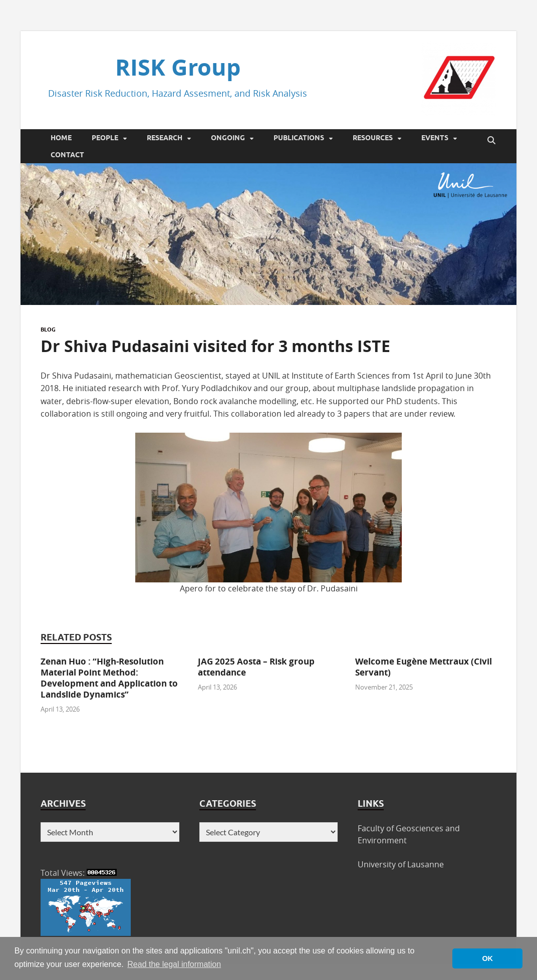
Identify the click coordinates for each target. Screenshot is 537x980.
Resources (373, 138)
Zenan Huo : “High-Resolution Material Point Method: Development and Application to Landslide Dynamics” (109, 678)
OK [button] (487, 958)
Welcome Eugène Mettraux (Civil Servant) (423, 667)
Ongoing (228, 138)
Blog (48, 329)
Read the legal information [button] (174, 964)
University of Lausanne (401, 864)
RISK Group (177, 67)
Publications (299, 138)
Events (434, 138)
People (105, 138)
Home (61, 138)
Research (164, 138)
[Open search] (491, 140)
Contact (67, 155)
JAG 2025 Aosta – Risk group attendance (256, 667)
